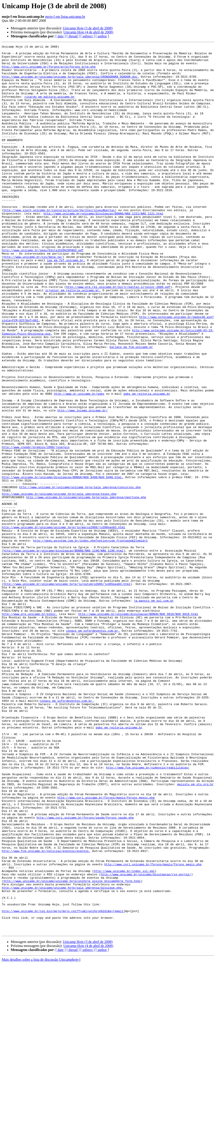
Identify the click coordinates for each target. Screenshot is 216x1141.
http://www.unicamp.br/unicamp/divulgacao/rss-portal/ (146, 1040)
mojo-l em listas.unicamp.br (65, 16)
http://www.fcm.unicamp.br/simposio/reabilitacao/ (147, 912)
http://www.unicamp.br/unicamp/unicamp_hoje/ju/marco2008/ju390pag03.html (63, 624)
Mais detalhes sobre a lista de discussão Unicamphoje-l (41, 1137)
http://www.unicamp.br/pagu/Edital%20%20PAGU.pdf (43, 291)
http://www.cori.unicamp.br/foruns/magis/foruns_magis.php (106, 948)
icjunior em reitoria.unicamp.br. (73, 340)
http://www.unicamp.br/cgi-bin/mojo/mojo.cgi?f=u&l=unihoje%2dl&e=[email (62, 1084)
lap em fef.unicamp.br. (66, 303)
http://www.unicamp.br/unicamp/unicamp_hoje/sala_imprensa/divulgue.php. (62, 1056)
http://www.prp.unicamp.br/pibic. (29, 728)
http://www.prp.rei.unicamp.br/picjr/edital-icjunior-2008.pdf (118, 336)
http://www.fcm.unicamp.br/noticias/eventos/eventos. (46, 1012)
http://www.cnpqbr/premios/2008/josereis (35, 528)
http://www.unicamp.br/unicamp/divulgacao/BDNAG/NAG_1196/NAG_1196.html (63, 652)
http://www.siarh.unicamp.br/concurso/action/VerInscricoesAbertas (59, 243)
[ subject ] (87, 36)
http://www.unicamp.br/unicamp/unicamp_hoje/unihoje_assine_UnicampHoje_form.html (72, 1048)
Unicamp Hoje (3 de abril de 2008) (88, 28)
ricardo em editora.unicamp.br (49, 107)
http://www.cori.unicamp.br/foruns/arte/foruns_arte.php (49, 71)
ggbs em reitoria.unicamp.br (146, 464)
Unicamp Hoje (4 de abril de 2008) (88, 32)
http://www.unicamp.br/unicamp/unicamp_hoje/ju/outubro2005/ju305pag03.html (67, 692)
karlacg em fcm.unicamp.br (131, 408)
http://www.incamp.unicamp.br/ (82, 484)
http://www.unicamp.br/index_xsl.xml (124, 1036)
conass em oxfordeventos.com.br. (93, 748)
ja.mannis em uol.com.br (154, 712)
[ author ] (102, 36)
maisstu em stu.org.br (195, 932)
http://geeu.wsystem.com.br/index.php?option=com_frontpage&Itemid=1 (90, 640)
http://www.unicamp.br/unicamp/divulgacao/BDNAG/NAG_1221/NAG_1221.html (103, 247)
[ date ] (60, 36)
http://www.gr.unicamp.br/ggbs (79, 464)
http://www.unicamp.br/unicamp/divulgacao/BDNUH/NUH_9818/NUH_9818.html (138, 728)
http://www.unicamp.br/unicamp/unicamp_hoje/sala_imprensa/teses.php (59, 584)
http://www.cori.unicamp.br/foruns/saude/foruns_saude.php (85, 972)
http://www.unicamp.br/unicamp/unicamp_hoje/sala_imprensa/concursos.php (80, 576)
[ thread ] (73, 36)
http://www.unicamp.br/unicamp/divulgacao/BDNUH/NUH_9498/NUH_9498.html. (62, 564)
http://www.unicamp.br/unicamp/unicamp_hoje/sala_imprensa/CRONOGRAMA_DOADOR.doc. (70, 83)
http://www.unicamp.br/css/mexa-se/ (33, 299)
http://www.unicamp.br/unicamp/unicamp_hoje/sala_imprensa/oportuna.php (86, 588)
